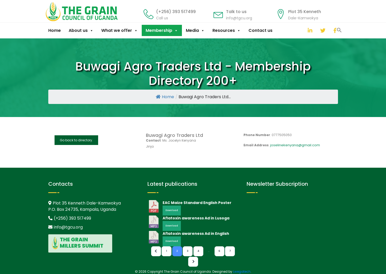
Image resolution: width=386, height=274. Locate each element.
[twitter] (321, 30)
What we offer (119, 30)
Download (171, 210)
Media (195, 30)
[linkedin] (309, 30)
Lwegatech (242, 271)
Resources (226, 30)
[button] (302, 29)
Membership (162, 30)
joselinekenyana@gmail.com (295, 145)
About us (81, 30)
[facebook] (335, 30)
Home (54, 30)
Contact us (260, 30)
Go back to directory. (76, 140)
